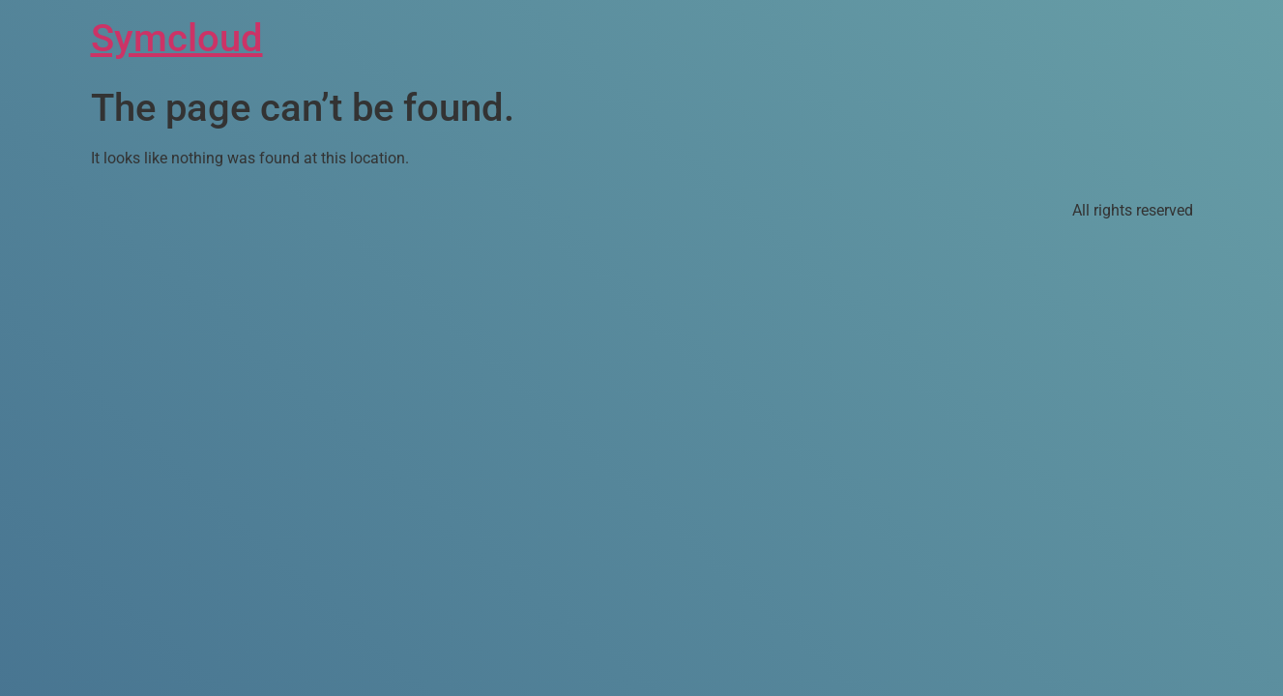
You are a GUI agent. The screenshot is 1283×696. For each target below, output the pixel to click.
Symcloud (177, 38)
